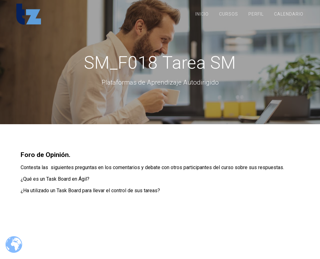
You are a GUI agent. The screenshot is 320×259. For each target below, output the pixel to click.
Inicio (202, 14)
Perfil (256, 14)
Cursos (228, 14)
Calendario (288, 14)
